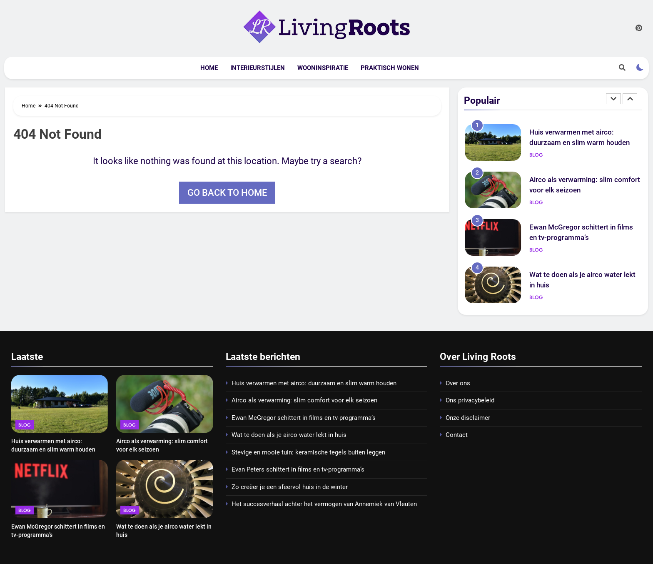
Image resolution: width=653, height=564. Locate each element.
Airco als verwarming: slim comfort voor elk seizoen (304, 400)
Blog (536, 155)
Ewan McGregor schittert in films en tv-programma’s (304, 418)
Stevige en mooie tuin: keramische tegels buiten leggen (308, 452)
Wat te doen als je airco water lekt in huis (289, 435)
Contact (457, 435)
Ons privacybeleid (470, 400)
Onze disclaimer (468, 418)
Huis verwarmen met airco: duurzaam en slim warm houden (314, 383)
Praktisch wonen (390, 68)
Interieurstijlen (257, 68)
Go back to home (227, 192)
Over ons (458, 383)
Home (209, 68)
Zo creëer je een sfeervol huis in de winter (290, 487)
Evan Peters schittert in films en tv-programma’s (298, 469)
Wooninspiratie (322, 68)
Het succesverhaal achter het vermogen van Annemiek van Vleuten (324, 504)
